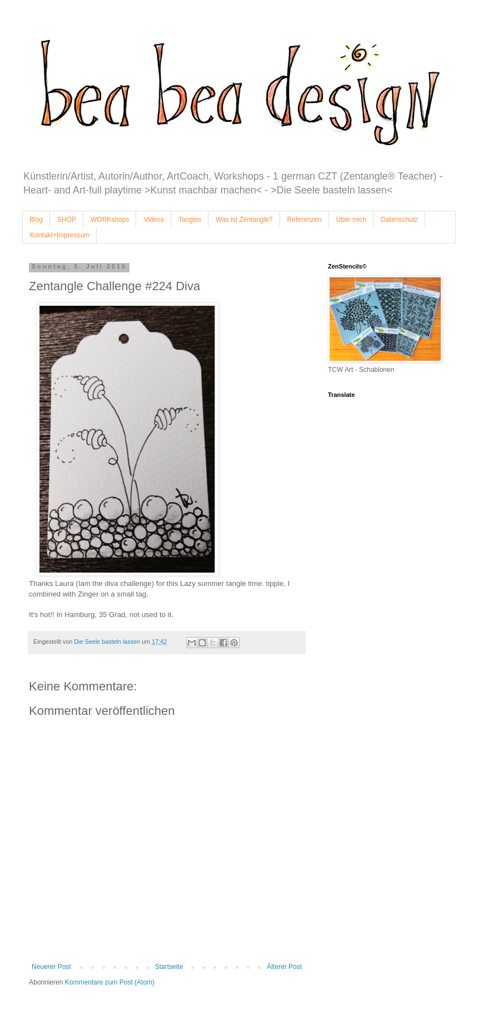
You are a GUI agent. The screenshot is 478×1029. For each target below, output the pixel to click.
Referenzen (304, 219)
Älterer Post (284, 967)
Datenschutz (399, 219)
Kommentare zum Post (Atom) (110, 982)
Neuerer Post (51, 967)
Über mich (351, 219)
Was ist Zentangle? (244, 219)
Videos (153, 219)
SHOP (66, 219)
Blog (36, 219)
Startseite (169, 967)
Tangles (189, 219)
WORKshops (110, 219)
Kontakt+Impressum (59, 235)
